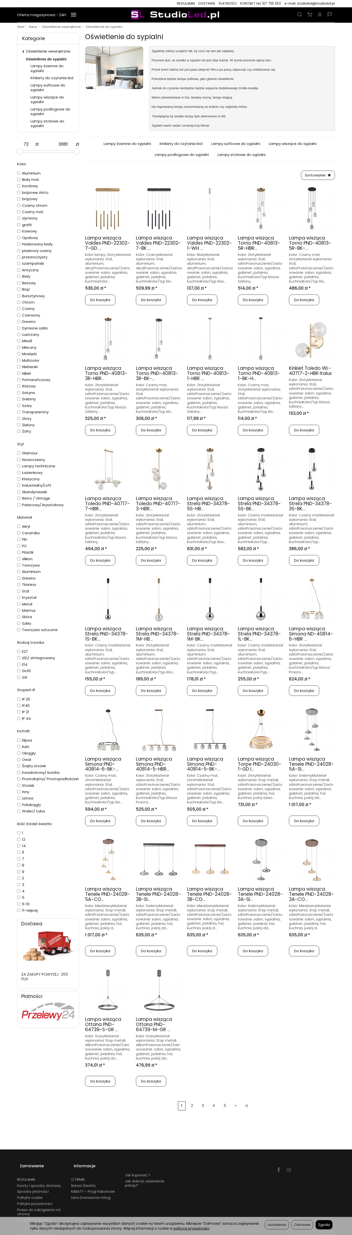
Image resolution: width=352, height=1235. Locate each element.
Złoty (24, 418)
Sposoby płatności (33, 1186)
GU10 (24, 670)
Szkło (24, 623)
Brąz (23, 289)
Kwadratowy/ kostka (38, 772)
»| (246, 1107)
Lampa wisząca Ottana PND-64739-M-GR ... (154, 1025)
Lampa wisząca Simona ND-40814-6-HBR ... (311, 635)
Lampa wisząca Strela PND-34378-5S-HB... (208, 505)
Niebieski (27, 366)
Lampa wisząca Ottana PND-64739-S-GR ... (103, 1025)
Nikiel (24, 373)
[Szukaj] (300, 15)
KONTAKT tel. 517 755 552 (260, 3)
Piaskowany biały (35, 244)
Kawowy (27, 231)
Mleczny (26, 347)
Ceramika (28, 533)
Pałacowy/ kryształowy (40, 504)
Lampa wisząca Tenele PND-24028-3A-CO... (311, 895)
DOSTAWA (206, 3)
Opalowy (27, 237)
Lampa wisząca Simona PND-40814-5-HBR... (154, 765)
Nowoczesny (31, 459)
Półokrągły (29, 804)
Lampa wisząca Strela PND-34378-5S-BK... (259, 505)
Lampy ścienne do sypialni (127, 143)
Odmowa (302, 1224)
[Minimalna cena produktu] (26, 144)
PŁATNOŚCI (228, 3)
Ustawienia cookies (33, 1214)
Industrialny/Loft (34, 485)
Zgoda (324, 1224)
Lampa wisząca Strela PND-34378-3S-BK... (310, 505)
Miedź (24, 340)
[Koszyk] (310, 15)
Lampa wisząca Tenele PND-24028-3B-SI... (158, 895)
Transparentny (33, 412)
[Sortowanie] (316, 176)
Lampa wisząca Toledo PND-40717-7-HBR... (107, 505)
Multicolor (28, 360)
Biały (23, 276)
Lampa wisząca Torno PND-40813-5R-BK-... (310, 244)
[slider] (19, 151)
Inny (23, 791)
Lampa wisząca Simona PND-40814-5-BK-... (205, 765)
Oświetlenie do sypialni (46, 59)
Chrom (25, 302)
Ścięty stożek (31, 765)
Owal (24, 759)
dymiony (27, 218)
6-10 (23, 904)
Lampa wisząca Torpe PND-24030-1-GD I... (259, 765)
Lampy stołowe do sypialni (241, 154)
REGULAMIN (186, 3)
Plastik (25, 552)
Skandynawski (32, 491)
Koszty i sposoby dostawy (39, 1180)
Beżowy (26, 282)
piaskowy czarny (34, 250)
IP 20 (23, 699)
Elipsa (24, 740)
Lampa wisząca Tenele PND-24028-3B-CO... (209, 895)
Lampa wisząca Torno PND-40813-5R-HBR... (259, 244)
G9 (22, 677)
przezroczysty (32, 257)
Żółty (24, 431)
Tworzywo (28, 565)
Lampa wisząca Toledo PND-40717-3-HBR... (158, 505)
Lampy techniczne (36, 466)
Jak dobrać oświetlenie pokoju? (144, 1177)
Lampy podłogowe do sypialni (182, 154)
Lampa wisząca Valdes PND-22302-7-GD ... (107, 244)
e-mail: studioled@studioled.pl (310, 3)
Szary (24, 405)
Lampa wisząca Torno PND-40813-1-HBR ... (208, 374)
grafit (24, 224)
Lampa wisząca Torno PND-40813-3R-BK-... (157, 374)
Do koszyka (100, 301)
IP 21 (23, 711)
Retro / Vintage (33, 498)
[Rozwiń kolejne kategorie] (73, 14)
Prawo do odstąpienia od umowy (38, 1206)
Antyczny (28, 270)
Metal (24, 604)
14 (21, 845)
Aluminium (29, 173)
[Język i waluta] (330, 15)
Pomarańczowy (33, 379)
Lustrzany (28, 334)
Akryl (23, 526)
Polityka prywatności (34, 1198)
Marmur (26, 610)
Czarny (26, 308)
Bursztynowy (31, 295)
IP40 (23, 705)
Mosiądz (27, 353)
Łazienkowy (30, 472)
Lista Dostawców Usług (90, 1192)
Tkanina (26, 584)
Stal (23, 591)
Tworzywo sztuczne (37, 629)
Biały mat (28, 179)
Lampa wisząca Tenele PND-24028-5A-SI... (311, 765)
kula (23, 746)
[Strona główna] (176, 15)
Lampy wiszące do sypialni (293, 143)
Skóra (24, 616)
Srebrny (26, 399)
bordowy (27, 185)
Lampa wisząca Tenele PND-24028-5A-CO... (107, 895)
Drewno (26, 321)
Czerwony (28, 315)
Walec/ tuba (31, 811)
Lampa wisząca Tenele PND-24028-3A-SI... (260, 895)
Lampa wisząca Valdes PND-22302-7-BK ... (158, 244)
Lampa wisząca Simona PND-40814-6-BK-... (103, 765)
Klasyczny (28, 478)
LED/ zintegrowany (36, 657)
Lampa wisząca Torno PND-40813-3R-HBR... (106, 374)
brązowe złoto (32, 192)
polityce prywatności (191, 1228)
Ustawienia (276, 1224)
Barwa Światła (83, 1180)
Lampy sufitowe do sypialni (235, 143)
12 (21, 839)
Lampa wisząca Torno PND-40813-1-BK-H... (259, 374)
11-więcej (27, 910)
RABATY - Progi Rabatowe (93, 1186)
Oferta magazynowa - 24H (41, 14)
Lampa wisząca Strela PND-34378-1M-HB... (157, 635)
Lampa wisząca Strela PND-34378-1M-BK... (208, 635)
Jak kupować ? (137, 1169)
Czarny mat (30, 211)
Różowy (26, 386)
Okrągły (26, 753)
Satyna (26, 392)
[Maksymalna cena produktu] (63, 144)
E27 (22, 651)
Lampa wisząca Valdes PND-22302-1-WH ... (209, 244)
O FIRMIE (78, 1173)
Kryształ (26, 597)
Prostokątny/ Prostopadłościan (48, 778)
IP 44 (24, 718)
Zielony (26, 424)
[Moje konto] (320, 15)
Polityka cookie (30, 1192)
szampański (30, 263)
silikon (25, 558)
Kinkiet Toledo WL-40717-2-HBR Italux (310, 372)
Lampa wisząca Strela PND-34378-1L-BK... (259, 635)
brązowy (27, 198)
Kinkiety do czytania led (181, 143)
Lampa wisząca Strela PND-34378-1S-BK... (106, 635)
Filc (22, 539)
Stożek (25, 785)
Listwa (25, 798)
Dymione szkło (32, 328)
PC (22, 545)
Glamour (27, 453)
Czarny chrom (32, 205)
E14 (22, 664)
